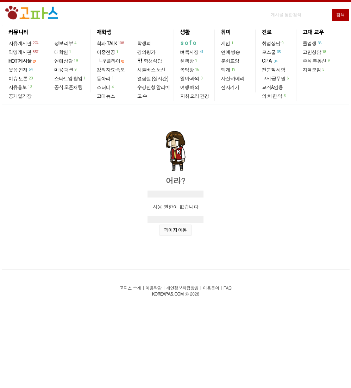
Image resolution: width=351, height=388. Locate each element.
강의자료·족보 (111, 70)
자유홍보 (20, 87)
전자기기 (230, 87)
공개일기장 (19, 96)
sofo (189, 43)
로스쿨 (271, 52)
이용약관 (153, 288)
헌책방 (189, 61)
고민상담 (315, 52)
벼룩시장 (192, 52)
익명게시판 (23, 52)
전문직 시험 (274, 70)
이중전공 (108, 52)
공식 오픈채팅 (68, 87)
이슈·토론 (20, 78)
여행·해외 (189, 87)
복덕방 (190, 69)
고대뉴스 (106, 96)
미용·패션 (65, 69)
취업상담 (273, 43)
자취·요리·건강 (194, 96)
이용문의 (211, 288)
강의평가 (146, 52)
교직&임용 (272, 87)
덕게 (228, 69)
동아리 (105, 78)
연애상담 (66, 61)
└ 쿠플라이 (108, 61)
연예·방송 (230, 52)
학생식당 (149, 61)
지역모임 (314, 69)
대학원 (63, 52)
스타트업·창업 (70, 78)
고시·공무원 (275, 78)
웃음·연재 (20, 69)
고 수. (142, 96)
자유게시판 (23, 43)
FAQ (228, 288)
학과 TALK (111, 43)
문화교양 (230, 61)
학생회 (144, 43)
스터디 (105, 87)
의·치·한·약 (274, 96)
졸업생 (312, 43)
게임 (227, 43)
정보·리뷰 (65, 43)
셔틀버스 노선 (151, 70)
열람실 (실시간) (152, 79)
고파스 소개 (130, 288)
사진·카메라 (233, 79)
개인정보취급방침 (182, 288)
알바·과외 (191, 78)
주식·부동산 (316, 61)
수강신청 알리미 (153, 87)
